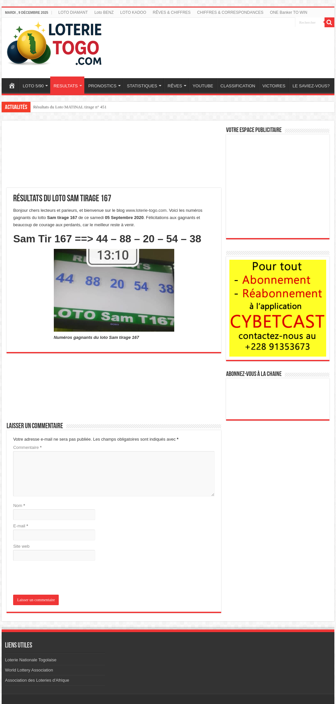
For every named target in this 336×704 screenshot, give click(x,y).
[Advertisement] (222, 43)
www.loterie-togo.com (146, 210)
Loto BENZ (104, 12)
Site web (21, 546)
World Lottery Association (29, 670)
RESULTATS (65, 85)
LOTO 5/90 (33, 85)
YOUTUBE (203, 85)
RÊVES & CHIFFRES (171, 12)
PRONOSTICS (102, 85)
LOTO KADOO (133, 12)
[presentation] (57, 578)
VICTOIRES (273, 85)
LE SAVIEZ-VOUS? (311, 85)
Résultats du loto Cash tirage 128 (61, 106)
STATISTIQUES (142, 85)
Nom (19, 505)
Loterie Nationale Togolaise (30, 659)
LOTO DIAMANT (73, 12)
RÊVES (175, 85)
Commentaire (27, 447)
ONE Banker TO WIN (288, 12)
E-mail (20, 525)
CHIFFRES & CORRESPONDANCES (230, 12)
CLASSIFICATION (237, 85)
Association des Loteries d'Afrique (37, 680)
